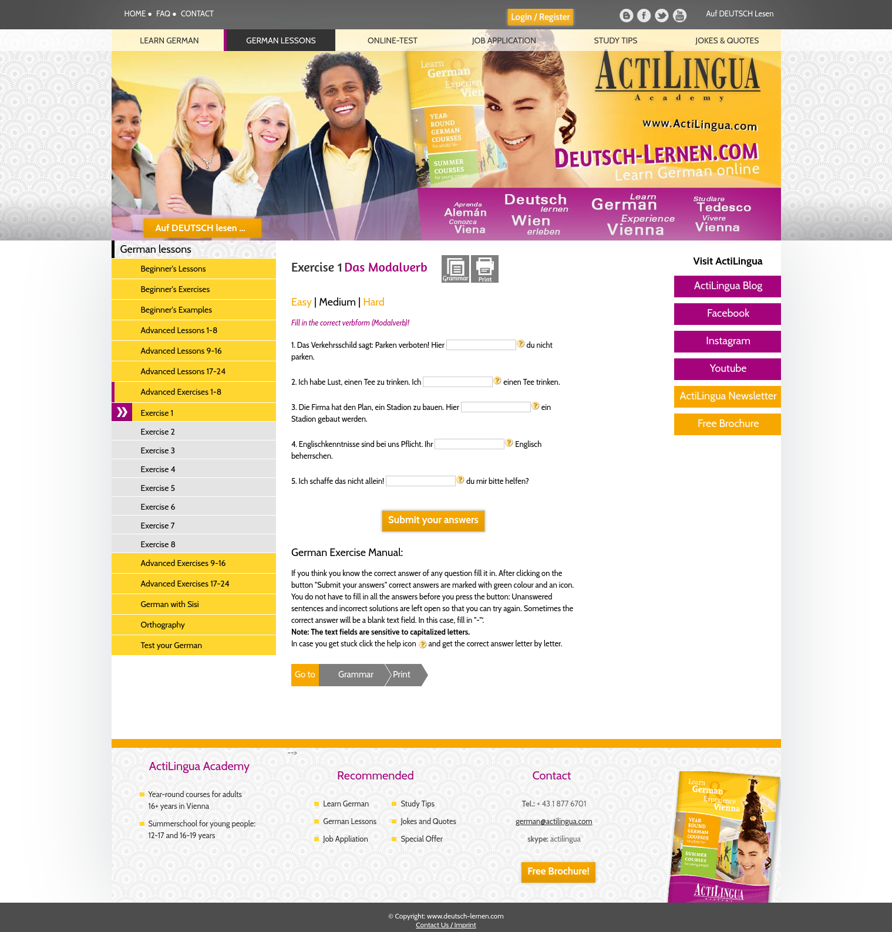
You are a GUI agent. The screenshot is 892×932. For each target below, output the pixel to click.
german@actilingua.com (554, 821)
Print (401, 674)
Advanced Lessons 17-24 (183, 371)
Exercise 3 (158, 450)
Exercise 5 (158, 488)
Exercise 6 (158, 506)
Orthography (163, 624)
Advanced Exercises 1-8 (181, 392)
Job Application (504, 40)
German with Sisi (170, 604)
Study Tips (616, 40)
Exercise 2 (158, 431)
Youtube (680, 16)
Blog (626, 16)
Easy (301, 302)
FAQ (164, 13)
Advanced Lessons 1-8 (179, 330)
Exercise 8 (158, 544)
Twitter (662, 16)
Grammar (355, 674)
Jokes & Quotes (727, 40)
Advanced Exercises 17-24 (185, 583)
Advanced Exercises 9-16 (183, 563)
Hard (374, 302)
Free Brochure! (558, 871)
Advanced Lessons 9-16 (181, 350)
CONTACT (197, 13)
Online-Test (393, 40)
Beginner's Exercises (175, 289)
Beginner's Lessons (173, 268)
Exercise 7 (158, 525)
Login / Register (540, 17)
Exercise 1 (157, 413)
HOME (136, 13)
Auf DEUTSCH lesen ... (200, 227)
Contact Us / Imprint (446, 924)
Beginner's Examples (177, 309)
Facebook (644, 16)
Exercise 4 (158, 469)
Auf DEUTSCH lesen (740, 13)
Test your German (171, 645)
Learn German (169, 40)
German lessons (281, 40)
